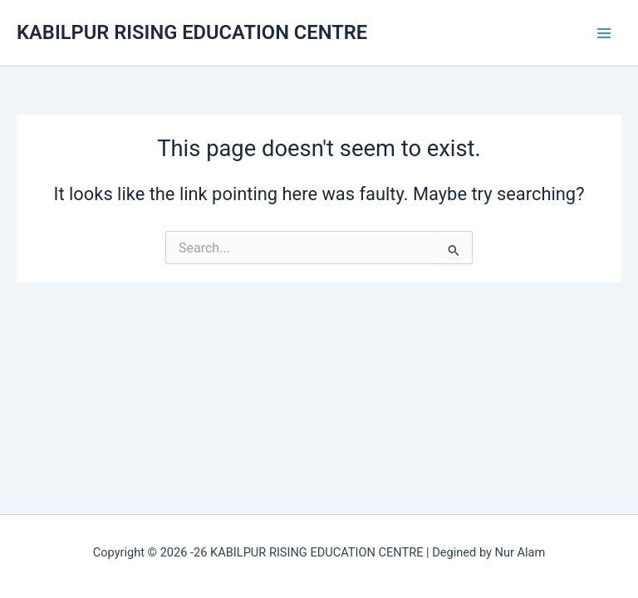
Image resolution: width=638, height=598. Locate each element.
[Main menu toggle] (603, 33)
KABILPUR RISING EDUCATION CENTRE (192, 32)
